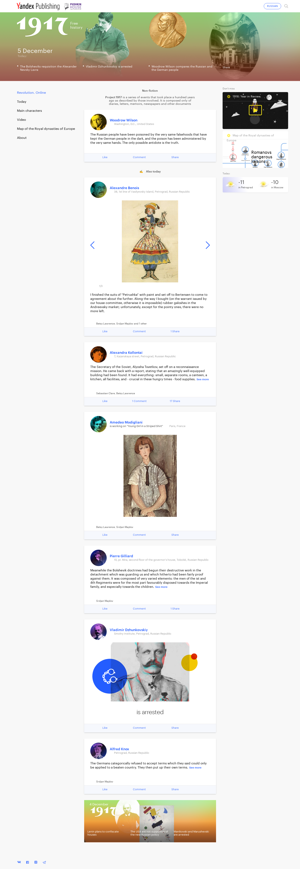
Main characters (29, 110)
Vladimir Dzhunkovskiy (129, 630)
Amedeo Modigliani (126, 422)
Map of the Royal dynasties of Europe (46, 128)
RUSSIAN (272, 6)
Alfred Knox (119, 749)
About (22, 137)
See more (203, 379)
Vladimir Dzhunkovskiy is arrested (109, 66)
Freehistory (76, 25)
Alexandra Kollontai (126, 352)
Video (21, 119)
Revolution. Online (31, 92)
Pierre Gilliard (121, 556)
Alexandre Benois (124, 188)
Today (21, 101)
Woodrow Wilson (123, 120)
